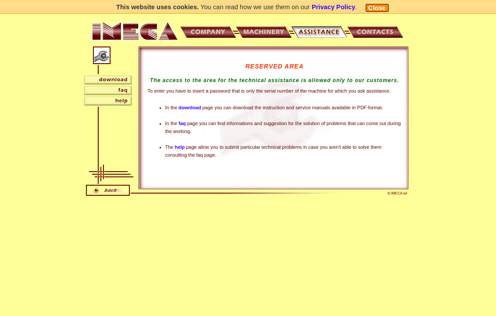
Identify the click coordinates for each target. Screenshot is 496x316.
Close (377, 7)
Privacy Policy (333, 7)
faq (182, 123)
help (180, 147)
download (189, 107)
